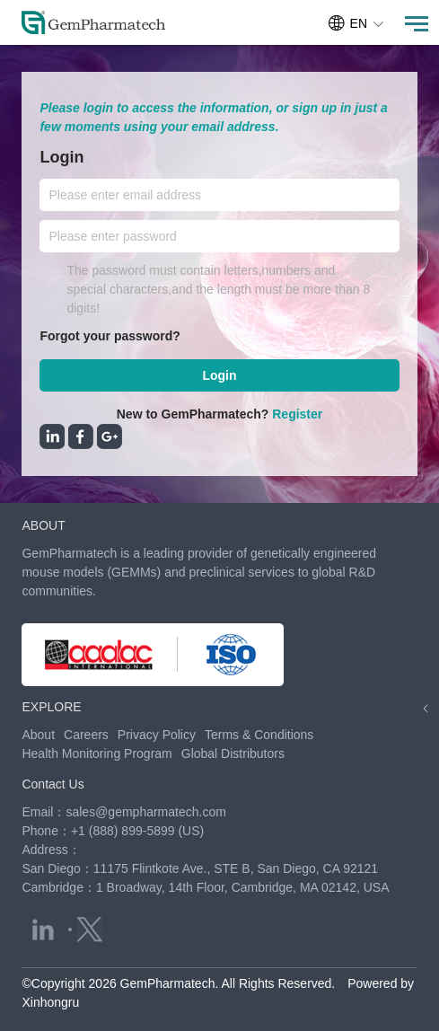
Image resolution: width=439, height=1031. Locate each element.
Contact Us (52, 784)
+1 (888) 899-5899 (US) (137, 831)
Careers (86, 734)
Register (297, 414)
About (38, 734)
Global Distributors (233, 753)
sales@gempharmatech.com (145, 812)
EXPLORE (51, 707)
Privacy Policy (157, 734)
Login (219, 375)
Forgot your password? (110, 336)
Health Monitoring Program (96, 753)
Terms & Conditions (259, 734)
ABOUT (43, 525)
